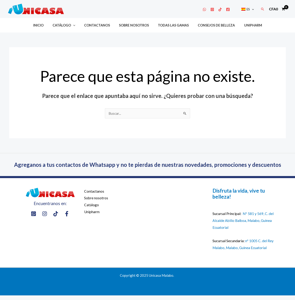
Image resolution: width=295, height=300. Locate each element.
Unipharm (246, 25)
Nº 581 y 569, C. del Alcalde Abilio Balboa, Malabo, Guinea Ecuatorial (243, 225)
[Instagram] (215, 9)
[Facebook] (231, 9)
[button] (263, 9)
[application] (253, 9)
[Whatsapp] (207, 9)
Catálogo (68, 25)
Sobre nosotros (134, 25)
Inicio (45, 25)
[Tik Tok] (223, 9)
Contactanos (99, 25)
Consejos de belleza (211, 25)
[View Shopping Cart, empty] (277, 9)
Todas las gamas (171, 25)
